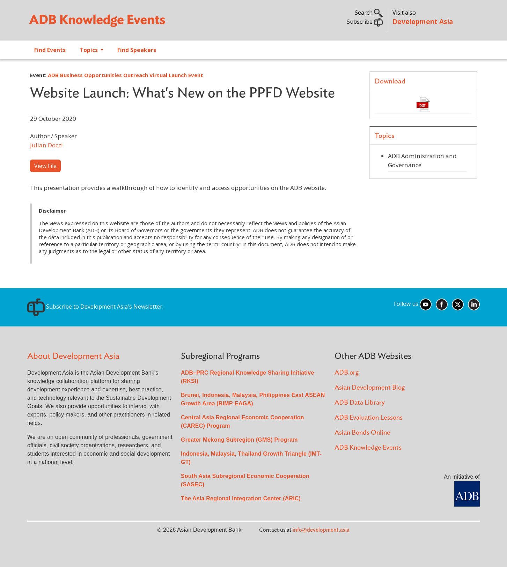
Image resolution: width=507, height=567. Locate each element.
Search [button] (369, 12)
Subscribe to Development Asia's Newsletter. (95, 306)
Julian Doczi (46, 145)
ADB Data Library (360, 402)
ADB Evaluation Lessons (369, 417)
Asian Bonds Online (362, 432)
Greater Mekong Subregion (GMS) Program (239, 440)
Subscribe (365, 21)
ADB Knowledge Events (368, 447)
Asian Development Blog (370, 387)
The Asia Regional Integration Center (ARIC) (241, 498)
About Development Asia (73, 356)
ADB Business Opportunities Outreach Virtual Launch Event (125, 75)
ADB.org (347, 372)
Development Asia (422, 21)
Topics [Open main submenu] (89, 50)
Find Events (50, 50)
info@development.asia (321, 530)
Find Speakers (136, 50)
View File (45, 166)
